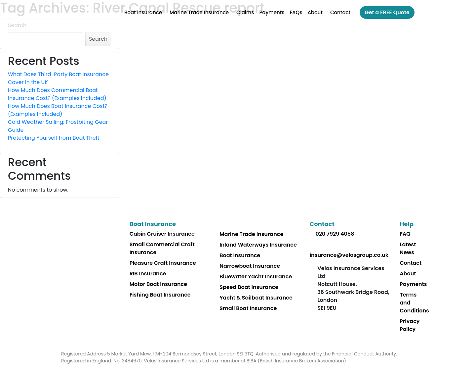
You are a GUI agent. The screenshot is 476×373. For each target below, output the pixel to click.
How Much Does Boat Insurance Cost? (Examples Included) (57, 110)
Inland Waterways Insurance (258, 245)
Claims (245, 12)
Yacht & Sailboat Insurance (256, 298)
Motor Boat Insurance (158, 284)
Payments (271, 12)
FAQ (405, 234)
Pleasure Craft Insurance (163, 263)
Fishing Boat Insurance (160, 295)
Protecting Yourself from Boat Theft (53, 138)
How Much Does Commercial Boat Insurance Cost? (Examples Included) (57, 94)
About (315, 12)
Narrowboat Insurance (249, 266)
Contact (340, 12)
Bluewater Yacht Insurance (255, 276)
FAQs (296, 12)
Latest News (408, 248)
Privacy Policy (409, 325)
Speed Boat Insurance (248, 287)
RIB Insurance (148, 273)
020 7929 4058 (334, 234)
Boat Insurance (143, 12)
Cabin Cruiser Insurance (162, 234)
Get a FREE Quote (387, 12)
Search (17, 25)
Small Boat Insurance (248, 308)
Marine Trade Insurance (199, 12)
